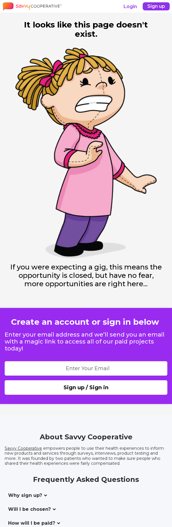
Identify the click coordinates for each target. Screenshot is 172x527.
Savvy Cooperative (23, 448)
